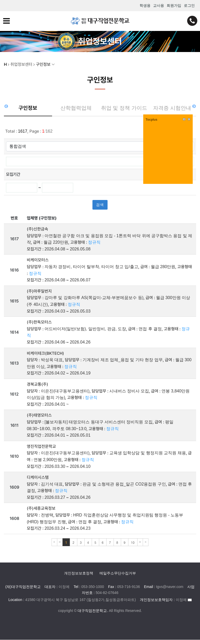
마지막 (145, 543)
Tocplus (151, 119)
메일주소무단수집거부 (117, 574)
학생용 (145, 5)
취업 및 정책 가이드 (124, 111)
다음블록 (140, 543)
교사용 (158, 5)
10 (133, 543)
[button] (193, 106)
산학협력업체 (76, 108)
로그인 (189, 5)
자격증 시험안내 (172, 108)
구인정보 (27, 108)
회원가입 (174, 5)
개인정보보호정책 (78, 574)
